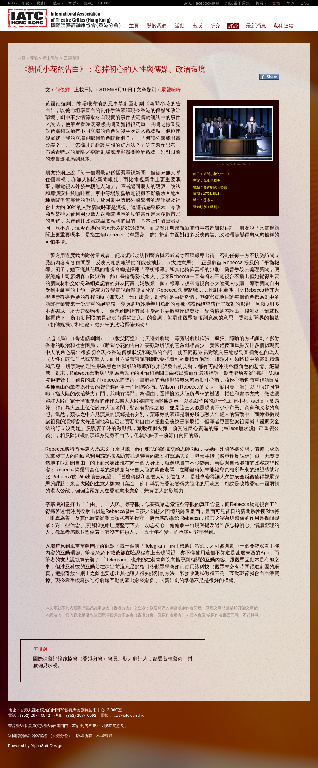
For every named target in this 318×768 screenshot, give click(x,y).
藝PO (88, 3)
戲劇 (213, 207)
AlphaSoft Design (46, 745)
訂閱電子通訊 (237, 3)
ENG (305, 3)
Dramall (105, 3)
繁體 (276, 3)
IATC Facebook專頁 (201, 3)
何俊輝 (62, 89)
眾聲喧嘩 (71, 58)
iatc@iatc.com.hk (128, 715)
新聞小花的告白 (215, 174)
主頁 (21, 58)
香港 (206, 200)
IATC (12, 3)
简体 (291, 3)
